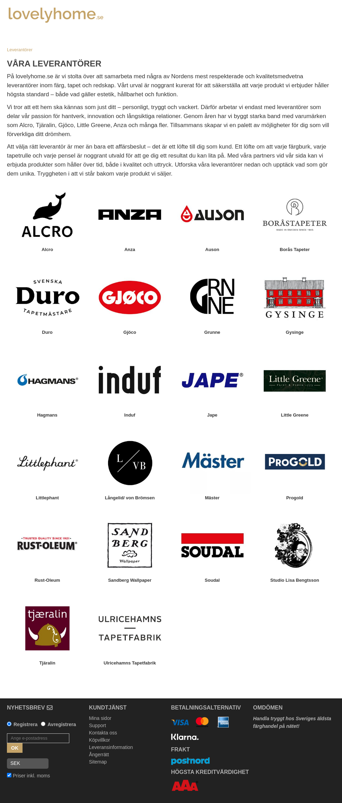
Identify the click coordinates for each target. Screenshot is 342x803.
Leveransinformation (111, 747)
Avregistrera (61, 724)
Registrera (25, 724)
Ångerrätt (99, 754)
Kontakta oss (103, 732)
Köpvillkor (99, 740)
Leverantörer (20, 49)
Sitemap (98, 762)
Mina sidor (100, 718)
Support (97, 725)
